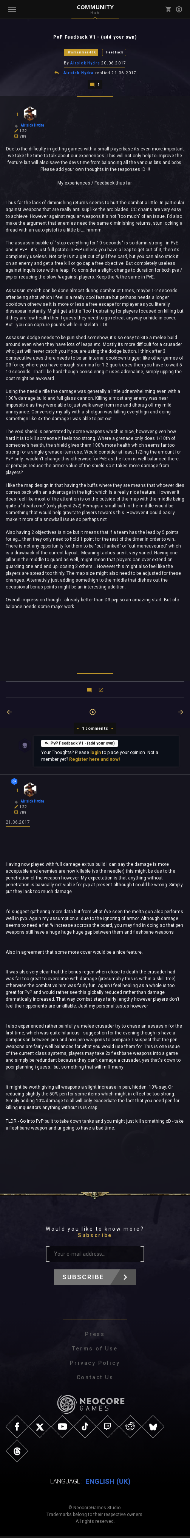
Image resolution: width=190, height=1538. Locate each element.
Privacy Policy (95, 1365)
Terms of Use (95, 1350)
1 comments (95, 729)
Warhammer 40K (82, 53)
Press (95, 1336)
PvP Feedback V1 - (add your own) (79, 744)
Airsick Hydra (85, 64)
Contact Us (95, 1379)
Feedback (115, 53)
